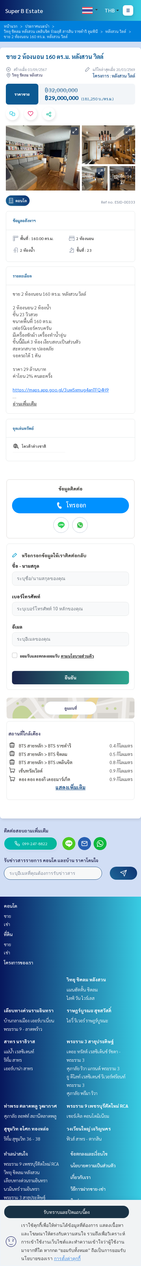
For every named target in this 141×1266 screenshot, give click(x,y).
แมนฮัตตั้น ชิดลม (82, 989)
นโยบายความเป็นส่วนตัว (93, 1165)
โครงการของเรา (18, 962)
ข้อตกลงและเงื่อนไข (89, 1154)
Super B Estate (24, 10)
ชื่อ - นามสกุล (25, 566)
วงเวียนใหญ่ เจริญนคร (89, 1128)
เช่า (7, 924)
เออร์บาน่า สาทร (18, 1068)
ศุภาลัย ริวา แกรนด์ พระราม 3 (93, 1068)
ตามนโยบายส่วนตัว (77, 656)
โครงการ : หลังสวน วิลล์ (114, 75)
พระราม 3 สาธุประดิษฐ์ (90, 1041)
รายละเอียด (22, 275)
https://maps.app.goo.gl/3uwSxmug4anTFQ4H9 (61, 389)
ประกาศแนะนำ (37, 26)
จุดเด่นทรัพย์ (23, 428)
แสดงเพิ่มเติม (70, 787)
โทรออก (70, 505)
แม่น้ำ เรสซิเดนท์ (19, 1051)
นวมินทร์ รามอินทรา (21, 1189)
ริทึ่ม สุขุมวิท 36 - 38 (22, 1139)
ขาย (7, 916)
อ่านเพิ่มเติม (25, 403)
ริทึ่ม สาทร (13, 1060)
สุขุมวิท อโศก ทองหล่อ (26, 1128)
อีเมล (17, 627)
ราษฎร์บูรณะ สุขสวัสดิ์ (89, 1010)
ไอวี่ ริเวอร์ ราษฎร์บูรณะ (87, 1020)
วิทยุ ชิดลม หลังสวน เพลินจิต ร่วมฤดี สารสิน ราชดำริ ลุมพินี (51, 31)
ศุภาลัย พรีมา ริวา (82, 1093)
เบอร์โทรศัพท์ (26, 596)
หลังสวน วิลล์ (115, 31)
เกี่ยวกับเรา (80, 1177)
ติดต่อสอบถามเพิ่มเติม (26, 830)
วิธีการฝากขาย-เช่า (88, 1189)
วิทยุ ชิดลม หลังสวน (86, 979)
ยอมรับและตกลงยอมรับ (39, 656)
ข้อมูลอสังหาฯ (24, 220)
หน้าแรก (11, 26)
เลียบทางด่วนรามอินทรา (29, 1010)
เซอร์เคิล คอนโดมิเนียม (88, 1116)
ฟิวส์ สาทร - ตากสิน (84, 1139)
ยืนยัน (70, 677)
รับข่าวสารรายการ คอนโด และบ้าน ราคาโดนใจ (51, 860)
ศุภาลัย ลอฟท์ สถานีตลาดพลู (30, 1116)
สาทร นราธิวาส (19, 1041)
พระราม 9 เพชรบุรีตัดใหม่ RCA (97, 1106)
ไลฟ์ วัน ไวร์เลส (81, 998)
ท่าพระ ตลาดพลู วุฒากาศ (30, 1106)
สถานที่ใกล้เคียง (24, 733)
